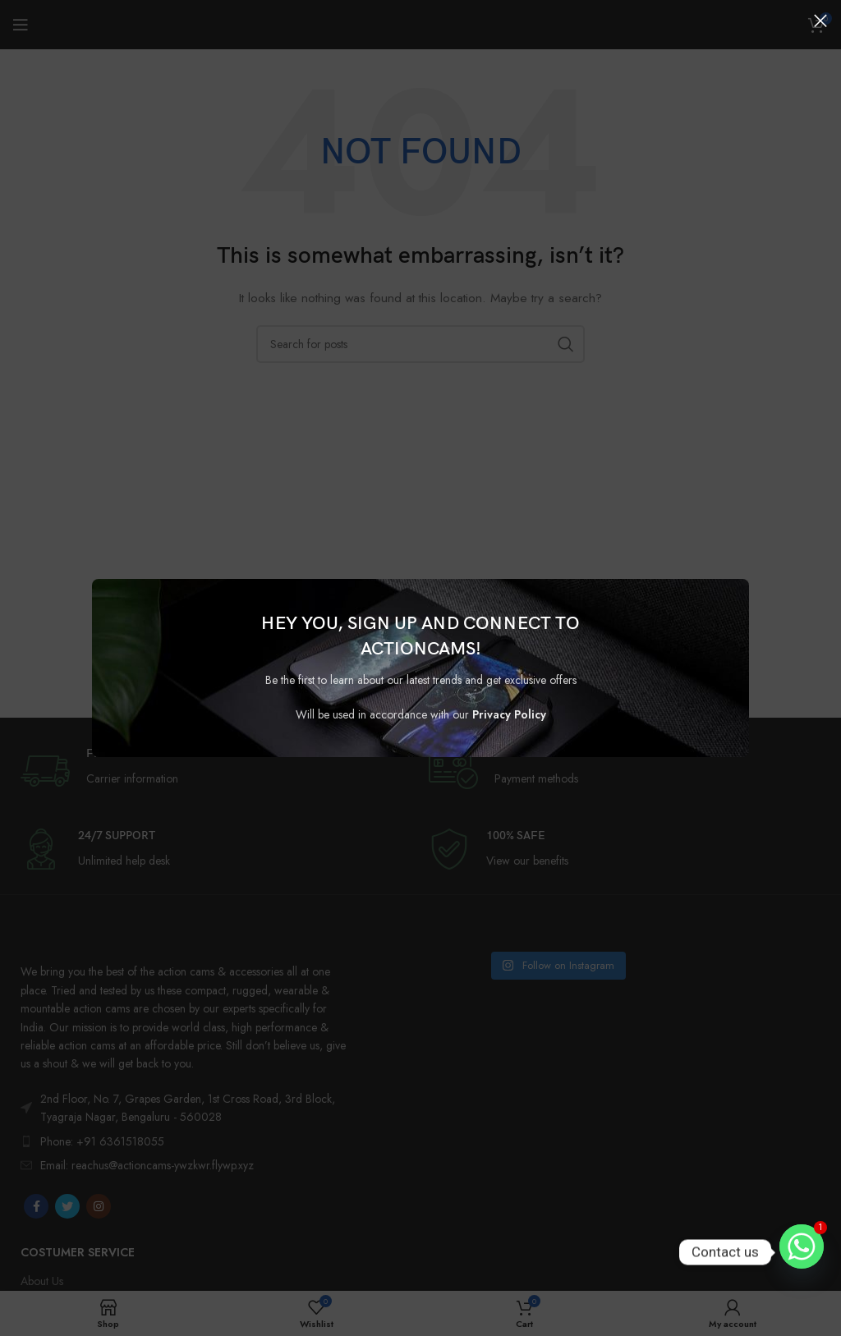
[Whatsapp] (801, 1252)
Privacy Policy (509, 714)
